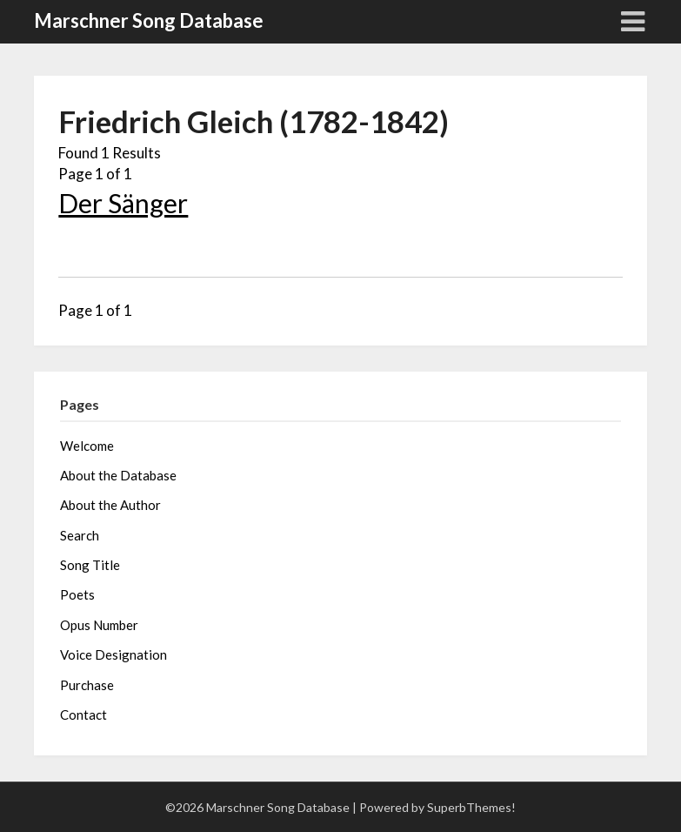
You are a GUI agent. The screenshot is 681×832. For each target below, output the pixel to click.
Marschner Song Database (149, 20)
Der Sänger (123, 202)
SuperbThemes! (471, 807)
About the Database (118, 475)
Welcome (87, 445)
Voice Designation (113, 654)
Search (79, 535)
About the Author (110, 505)
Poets (77, 594)
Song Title (90, 565)
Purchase (87, 685)
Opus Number (99, 625)
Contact (83, 714)
